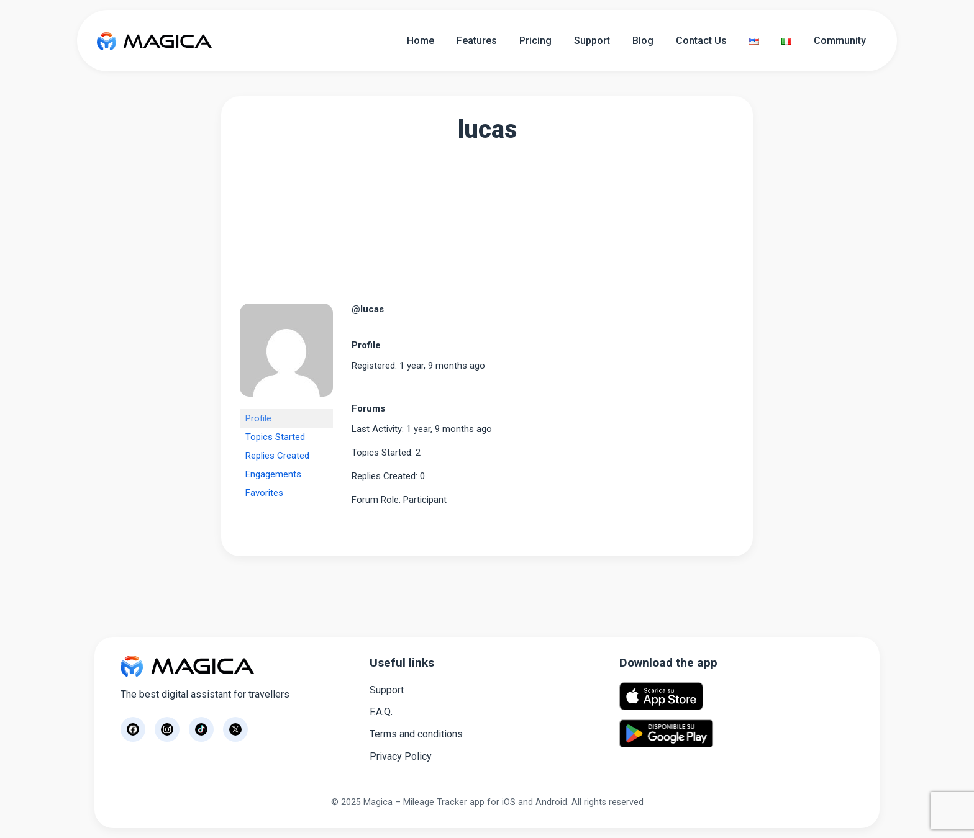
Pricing (535, 41)
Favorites (264, 492)
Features (477, 41)
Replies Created (277, 455)
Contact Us (701, 41)
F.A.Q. (381, 712)
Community (840, 41)
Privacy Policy (401, 756)
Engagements (273, 474)
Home (420, 41)
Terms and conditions (416, 734)
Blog (642, 41)
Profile (258, 418)
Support (592, 41)
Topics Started (275, 437)
